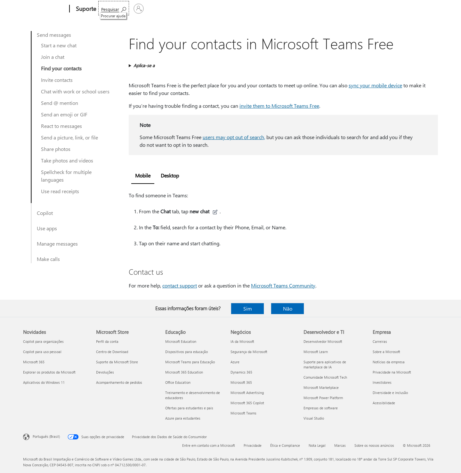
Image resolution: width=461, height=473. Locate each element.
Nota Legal (317, 445)
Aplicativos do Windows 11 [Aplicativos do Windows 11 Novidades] (44, 382)
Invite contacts (57, 79)
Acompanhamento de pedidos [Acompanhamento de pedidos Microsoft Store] (119, 382)
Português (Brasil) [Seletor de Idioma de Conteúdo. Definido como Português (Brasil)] (46, 436)
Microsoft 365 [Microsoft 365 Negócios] (241, 382)
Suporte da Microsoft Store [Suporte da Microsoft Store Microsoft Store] (117, 361)
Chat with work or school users (75, 91)
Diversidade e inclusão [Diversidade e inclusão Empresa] (390, 392)
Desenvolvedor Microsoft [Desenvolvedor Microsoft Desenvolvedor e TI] (322, 341)
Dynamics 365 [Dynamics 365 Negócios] (241, 372)
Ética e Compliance (285, 445)
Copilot (45, 212)
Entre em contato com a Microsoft (208, 445)
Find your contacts (61, 68)
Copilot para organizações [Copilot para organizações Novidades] (43, 341)
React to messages (61, 125)
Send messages (54, 34)
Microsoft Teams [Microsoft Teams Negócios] (243, 413)
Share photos (55, 149)
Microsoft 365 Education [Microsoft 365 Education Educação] (184, 372)
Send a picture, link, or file (69, 137)
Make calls (48, 259)
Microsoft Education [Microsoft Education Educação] (180, 341)
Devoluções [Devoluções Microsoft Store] (105, 372)
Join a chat (52, 56)
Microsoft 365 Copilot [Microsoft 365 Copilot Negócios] (247, 402)
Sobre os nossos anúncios (374, 445)
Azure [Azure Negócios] (234, 361)
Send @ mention (59, 102)
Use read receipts (60, 191)
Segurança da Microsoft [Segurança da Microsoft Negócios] (248, 351)
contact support (179, 285)
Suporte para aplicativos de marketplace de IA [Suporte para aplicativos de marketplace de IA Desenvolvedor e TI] (324, 364)
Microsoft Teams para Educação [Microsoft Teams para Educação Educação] (190, 361)
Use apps (47, 228)
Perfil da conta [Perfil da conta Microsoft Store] (107, 341)
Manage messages (57, 243)
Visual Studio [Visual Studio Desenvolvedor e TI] (313, 418)
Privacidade (253, 445)
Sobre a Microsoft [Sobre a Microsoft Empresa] (386, 351)
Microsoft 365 (114, 9)
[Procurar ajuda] (389, 8)
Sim (247, 308)
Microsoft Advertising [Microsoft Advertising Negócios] (247, 392)
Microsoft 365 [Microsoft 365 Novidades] (33, 361)
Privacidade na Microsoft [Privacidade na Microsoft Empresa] (392, 372)
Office (139, 9)
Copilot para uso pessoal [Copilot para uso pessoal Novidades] (42, 351)
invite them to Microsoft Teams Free (279, 105)
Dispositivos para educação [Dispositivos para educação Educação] (186, 351)
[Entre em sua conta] (422, 8)
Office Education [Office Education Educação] (177, 382)
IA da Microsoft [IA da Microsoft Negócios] (242, 341)
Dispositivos (194, 9)
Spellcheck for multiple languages (66, 176)
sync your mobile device (375, 85)
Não (287, 308)
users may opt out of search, (234, 137)
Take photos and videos (67, 160)
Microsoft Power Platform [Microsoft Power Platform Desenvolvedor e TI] (323, 397)
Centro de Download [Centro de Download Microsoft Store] (112, 351)
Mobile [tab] (142, 175)
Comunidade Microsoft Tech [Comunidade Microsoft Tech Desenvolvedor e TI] (325, 377)
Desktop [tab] (170, 175)
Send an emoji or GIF (64, 114)
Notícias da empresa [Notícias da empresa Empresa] (389, 361)
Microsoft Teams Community (283, 285)
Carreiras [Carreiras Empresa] (380, 341)
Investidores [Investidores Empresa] (382, 382)
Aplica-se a (144, 65)
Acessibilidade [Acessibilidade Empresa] (384, 402)
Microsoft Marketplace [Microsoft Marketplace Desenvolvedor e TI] (321, 387)
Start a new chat (59, 45)
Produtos (162, 9)
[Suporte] (85, 9)
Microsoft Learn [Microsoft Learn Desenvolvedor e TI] (315, 351)
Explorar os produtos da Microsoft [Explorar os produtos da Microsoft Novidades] (49, 372)
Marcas (340, 445)
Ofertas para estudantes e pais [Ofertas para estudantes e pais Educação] (189, 408)
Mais (221, 9)
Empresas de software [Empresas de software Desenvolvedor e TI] (320, 408)
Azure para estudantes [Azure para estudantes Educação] (182, 418)
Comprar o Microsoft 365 (264, 9)
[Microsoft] (45, 9)
